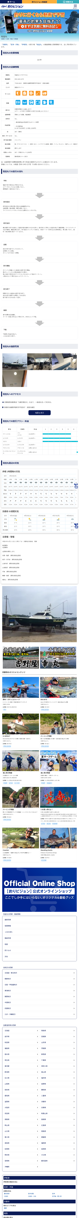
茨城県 (43, 1048)
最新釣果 (8, 919)
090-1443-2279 (19, 79)
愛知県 (7, 1095)
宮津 (53, 1193)
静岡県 (43, 1090)
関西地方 (8, 996)
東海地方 (8, 990)
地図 (6, 944)
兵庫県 (43, 1107)
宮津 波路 (31, 1193)
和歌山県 (44, 1113)
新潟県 (7, 1072)
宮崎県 (7, 1161)
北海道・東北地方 (11, 973)
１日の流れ (8, 932)
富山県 (43, 1072)
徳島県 (43, 1131)
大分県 (43, 1155)
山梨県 (7, 1084)
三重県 (43, 1095)
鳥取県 (7, 1119)
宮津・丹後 (9, 39)
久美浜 (6, 1196)
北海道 (7, 1030)
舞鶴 (5, 1208)
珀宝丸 (39, 44)
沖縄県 (7, 1167)
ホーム (11, 1)
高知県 (7, 1143)
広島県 (43, 1125)
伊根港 (16, 39)
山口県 (7, 1131)
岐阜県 (7, 1090)
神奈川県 (44, 1066)
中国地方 (8, 1002)
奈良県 (7, 1113)
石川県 (7, 1078)
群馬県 (43, 1054)
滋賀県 (7, 1101)
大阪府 (7, 1107)
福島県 (7, 1048)
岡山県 (7, 1125)
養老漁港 (6, 1193)
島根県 (43, 1119)
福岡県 (43, 1143)
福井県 (43, 1078)
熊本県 (7, 1155)
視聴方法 (68, 1)
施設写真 (8, 938)
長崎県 (43, 1149)
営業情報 (8, 926)
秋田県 (7, 1042)
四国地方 (8, 1008)
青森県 (43, 1030)
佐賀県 (7, 1149)
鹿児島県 (44, 1161)
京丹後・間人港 (56, 1196)
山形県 (43, 1042)
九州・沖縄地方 (10, 1014)
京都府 (3, 39)
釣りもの (8, 950)
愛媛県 (43, 1137)
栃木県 (7, 1054)
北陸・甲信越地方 (11, 984)
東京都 (7, 1066)
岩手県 (7, 1036)
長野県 (43, 1084)
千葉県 (43, 1060)
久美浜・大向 (32, 1196)
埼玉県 (7, 1060)
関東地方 (8, 979)
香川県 (7, 1137)
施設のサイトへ (19, 87)
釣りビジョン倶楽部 (39, 2)
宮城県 (43, 1036)
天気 (6, 956)
